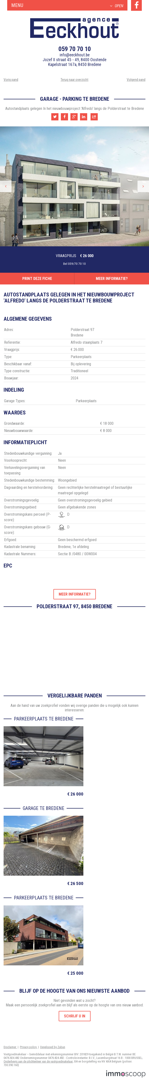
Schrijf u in (74, 1016)
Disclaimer (10, 1047)
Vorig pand (11, 80)
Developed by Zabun (52, 1047)
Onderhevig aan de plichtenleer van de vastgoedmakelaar (38, 1061)
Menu (67, 5)
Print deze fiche (37, 278)
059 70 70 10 (74, 49)
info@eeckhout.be (75, 55)
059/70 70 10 (77, 264)
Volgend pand (136, 80)
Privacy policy (28, 1047)
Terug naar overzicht (74, 80)
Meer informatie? (112, 278)
